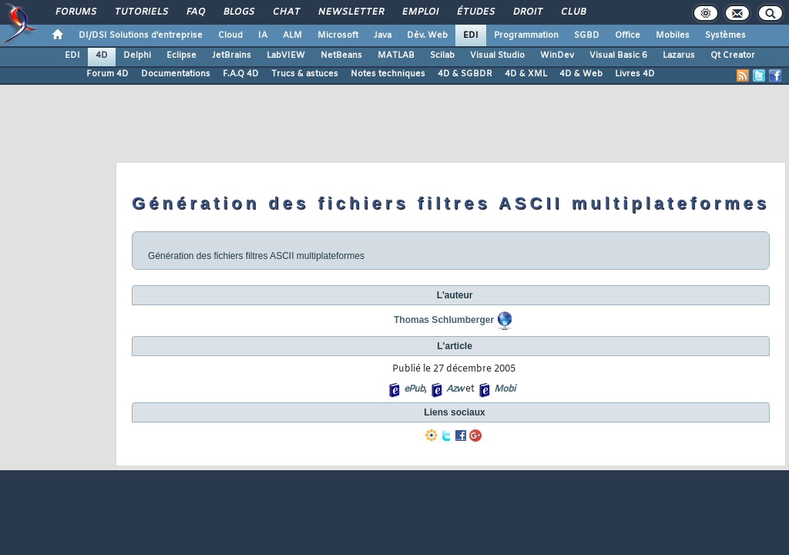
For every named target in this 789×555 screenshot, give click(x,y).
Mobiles (673, 35)
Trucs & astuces (304, 74)
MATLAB (396, 55)
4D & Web (581, 74)
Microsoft (337, 35)
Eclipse (181, 55)
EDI (470, 35)
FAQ (195, 12)
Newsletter (350, 12)
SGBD (586, 35)
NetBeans (341, 55)
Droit (527, 12)
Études (475, 12)
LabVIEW (286, 55)
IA (262, 35)
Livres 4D (635, 74)
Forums (75, 12)
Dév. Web (427, 35)
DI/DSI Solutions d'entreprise (141, 35)
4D (102, 55)
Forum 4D (107, 74)
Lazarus (679, 55)
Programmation (526, 35)
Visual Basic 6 (618, 55)
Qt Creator (732, 55)
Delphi (137, 55)
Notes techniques (388, 74)
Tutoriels (140, 12)
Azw (454, 389)
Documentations (175, 74)
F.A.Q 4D (241, 74)
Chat (285, 12)
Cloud (230, 35)
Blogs (238, 12)
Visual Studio (497, 55)
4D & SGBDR (465, 74)
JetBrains (231, 55)
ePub (414, 389)
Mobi (504, 389)
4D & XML (526, 74)
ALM (292, 35)
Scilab (442, 55)
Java (382, 35)
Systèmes (725, 35)
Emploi (419, 12)
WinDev (557, 55)
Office (627, 35)
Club (572, 12)
